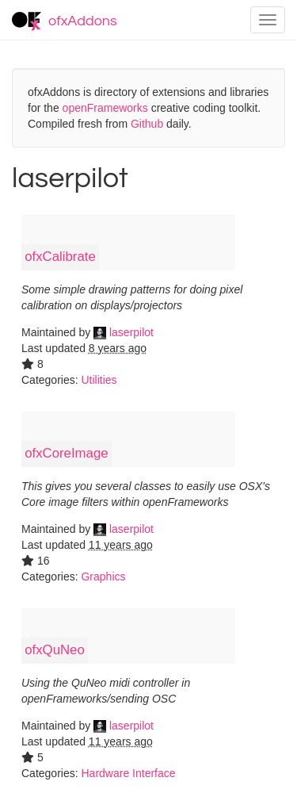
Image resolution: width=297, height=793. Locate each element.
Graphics (103, 576)
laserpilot (123, 332)
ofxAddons (64, 21)
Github (147, 123)
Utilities (98, 380)
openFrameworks (105, 108)
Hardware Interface (128, 773)
